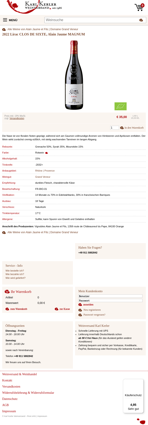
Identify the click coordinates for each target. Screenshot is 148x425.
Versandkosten (16, 118)
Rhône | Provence (45, 170)
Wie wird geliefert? (15, 278)
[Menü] (141, 381)
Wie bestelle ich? (15, 270)
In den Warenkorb (134, 127)
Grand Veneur (43, 177)
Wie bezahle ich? (15, 274)
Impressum (42, 416)
